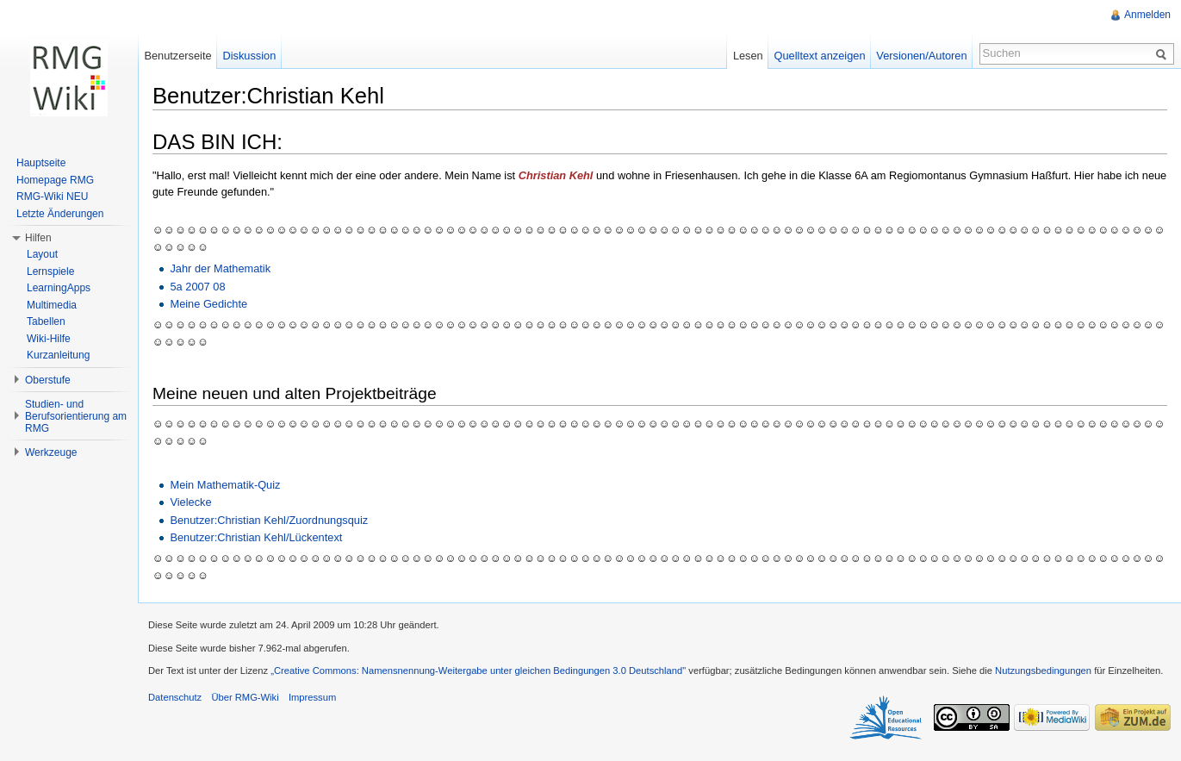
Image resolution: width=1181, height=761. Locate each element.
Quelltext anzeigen (820, 55)
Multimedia (52, 305)
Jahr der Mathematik (220, 268)
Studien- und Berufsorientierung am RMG (76, 416)
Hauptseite (40, 163)
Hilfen (38, 238)
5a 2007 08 (197, 286)
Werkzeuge (51, 452)
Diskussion (249, 55)
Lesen (748, 55)
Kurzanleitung (58, 355)
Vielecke (190, 502)
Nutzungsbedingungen (1043, 670)
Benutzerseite (177, 55)
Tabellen (46, 321)
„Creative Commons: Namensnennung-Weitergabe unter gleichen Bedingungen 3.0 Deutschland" (478, 670)
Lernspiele (50, 271)
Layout (42, 254)
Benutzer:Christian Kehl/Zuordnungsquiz (269, 520)
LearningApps (58, 288)
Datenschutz (175, 697)
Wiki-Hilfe (49, 339)
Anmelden (1147, 15)
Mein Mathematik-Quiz (225, 484)
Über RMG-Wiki (244, 697)
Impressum (312, 697)
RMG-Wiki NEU (52, 196)
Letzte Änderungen (59, 214)
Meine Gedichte (208, 303)
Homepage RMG (55, 180)
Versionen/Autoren (921, 55)
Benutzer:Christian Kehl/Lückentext (256, 537)
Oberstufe (48, 380)
